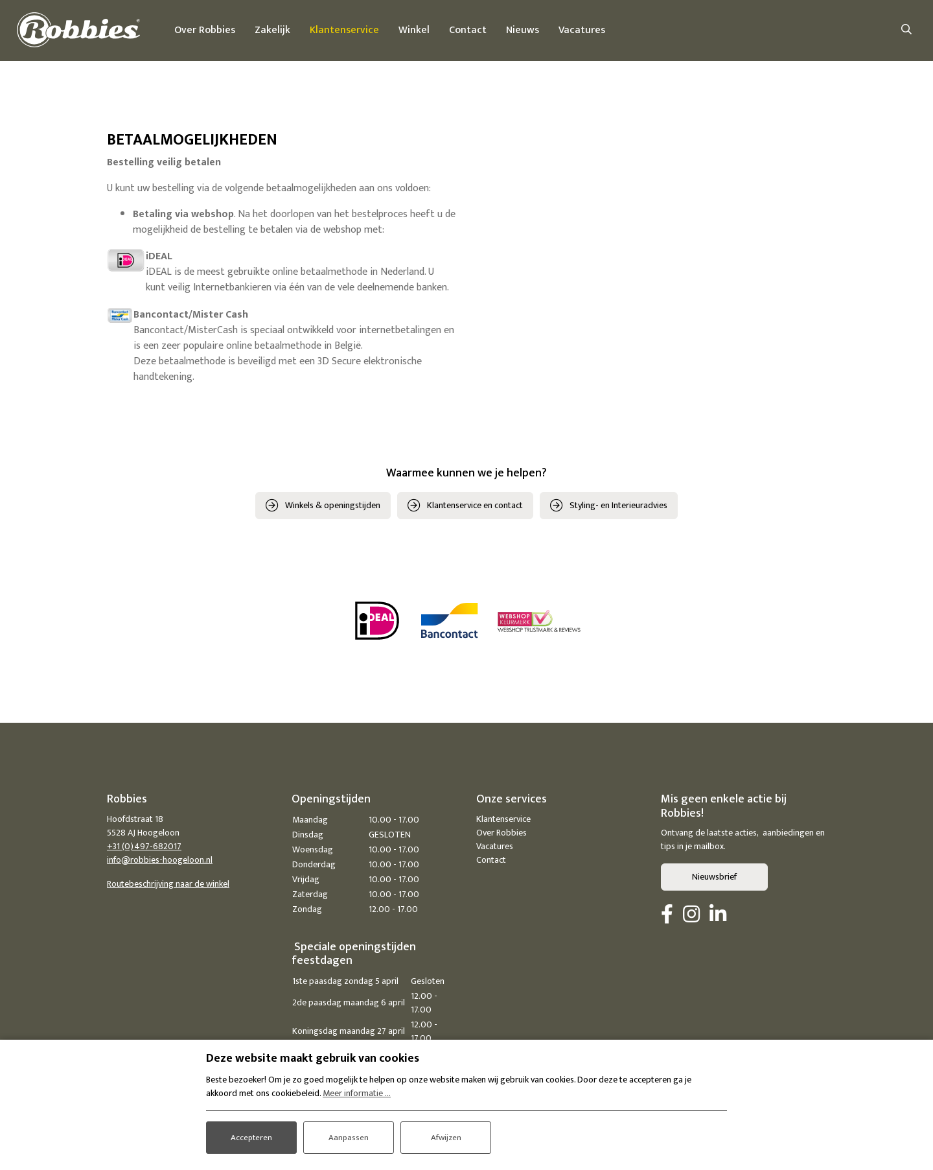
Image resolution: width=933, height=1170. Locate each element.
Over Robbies (501, 834)
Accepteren (251, 1135)
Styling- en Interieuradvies (618, 507)
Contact (491, 861)
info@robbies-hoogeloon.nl (160, 861)
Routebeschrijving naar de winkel (168, 885)
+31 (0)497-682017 (144, 848)
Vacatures (494, 848)
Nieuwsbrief (714, 878)
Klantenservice (503, 820)
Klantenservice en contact (475, 507)
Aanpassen (348, 1135)
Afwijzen (446, 1135)
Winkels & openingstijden (332, 507)
